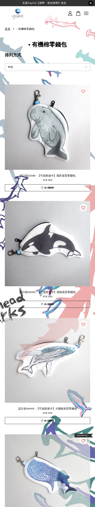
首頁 (7, 29)
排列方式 (13, 55)
